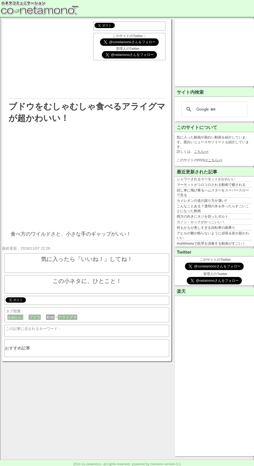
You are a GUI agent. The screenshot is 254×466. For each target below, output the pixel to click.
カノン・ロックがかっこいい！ (201, 222)
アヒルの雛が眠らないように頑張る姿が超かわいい (213, 235)
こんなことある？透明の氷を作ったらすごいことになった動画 (213, 208)
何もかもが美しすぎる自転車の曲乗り (206, 228)
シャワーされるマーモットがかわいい (206, 179)
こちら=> (201, 152)
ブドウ (34, 317)
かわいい (15, 317)
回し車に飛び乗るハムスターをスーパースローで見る (213, 192)
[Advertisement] (46, 58)
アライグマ (67, 317)
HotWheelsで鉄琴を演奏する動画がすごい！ (211, 243)
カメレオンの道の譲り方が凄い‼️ (202, 201)
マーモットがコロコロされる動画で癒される (211, 185)
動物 (50, 317)
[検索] (213, 109)
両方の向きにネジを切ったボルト (202, 216)
